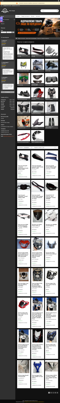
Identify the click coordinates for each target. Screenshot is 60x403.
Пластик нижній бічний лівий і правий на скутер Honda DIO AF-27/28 (37, 197)
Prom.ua (36, 400)
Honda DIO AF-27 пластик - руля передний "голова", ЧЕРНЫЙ (51, 197)
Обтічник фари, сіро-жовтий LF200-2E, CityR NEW (23, 284)
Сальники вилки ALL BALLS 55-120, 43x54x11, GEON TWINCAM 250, (8, 57)
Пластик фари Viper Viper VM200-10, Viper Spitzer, (37, 376)
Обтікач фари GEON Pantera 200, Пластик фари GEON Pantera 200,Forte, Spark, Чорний (37, 255)
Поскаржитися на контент (29, 401)
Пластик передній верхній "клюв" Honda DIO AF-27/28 (37, 167)
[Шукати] (57, 10)
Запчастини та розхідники (31, 38)
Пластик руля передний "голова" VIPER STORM (23, 196)
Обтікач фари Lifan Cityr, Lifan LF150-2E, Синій (51, 346)
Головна (17, 16)
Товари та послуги (25, 16)
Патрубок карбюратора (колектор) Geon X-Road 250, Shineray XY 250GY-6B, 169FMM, (8, 86)
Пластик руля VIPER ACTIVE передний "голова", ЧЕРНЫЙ (23, 226)
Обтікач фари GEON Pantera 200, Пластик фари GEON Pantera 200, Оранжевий (23, 254)
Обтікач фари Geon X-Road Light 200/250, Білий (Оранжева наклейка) (23, 346)
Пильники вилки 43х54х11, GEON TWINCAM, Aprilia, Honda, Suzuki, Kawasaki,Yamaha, (8, 53)
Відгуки (2, 23)
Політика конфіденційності (39, 401)
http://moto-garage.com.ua (8, 136)
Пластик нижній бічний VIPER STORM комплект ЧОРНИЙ (51, 167)
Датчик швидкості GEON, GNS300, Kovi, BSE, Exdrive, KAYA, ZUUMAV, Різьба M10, (8, 71)
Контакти (38, 16)
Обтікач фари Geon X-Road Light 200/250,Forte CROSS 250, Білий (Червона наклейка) (51, 315)
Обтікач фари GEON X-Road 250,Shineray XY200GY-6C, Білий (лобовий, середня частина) (37, 347)
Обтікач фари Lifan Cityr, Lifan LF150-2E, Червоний (23, 314)
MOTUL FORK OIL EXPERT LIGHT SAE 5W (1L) (7, 49)
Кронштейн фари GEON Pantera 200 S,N (51, 253)
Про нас (32, 16)
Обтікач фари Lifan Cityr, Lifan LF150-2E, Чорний (51, 284)
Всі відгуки (8, 92)
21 (55, 392)
